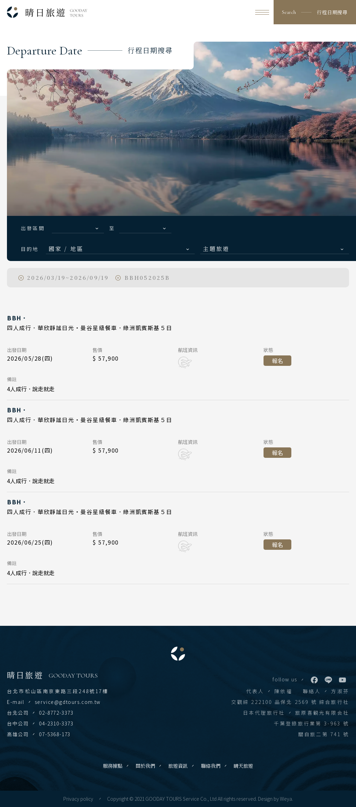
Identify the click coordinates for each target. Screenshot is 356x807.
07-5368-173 (55, 734)
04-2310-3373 (56, 723)
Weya (286, 798)
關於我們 (145, 765)
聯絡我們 (210, 765)
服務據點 (112, 765)
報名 (277, 360)
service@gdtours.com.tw (68, 701)
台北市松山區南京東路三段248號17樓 (57, 691)
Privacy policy (78, 798)
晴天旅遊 (243, 765)
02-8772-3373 (56, 712)
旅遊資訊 (178, 765)
